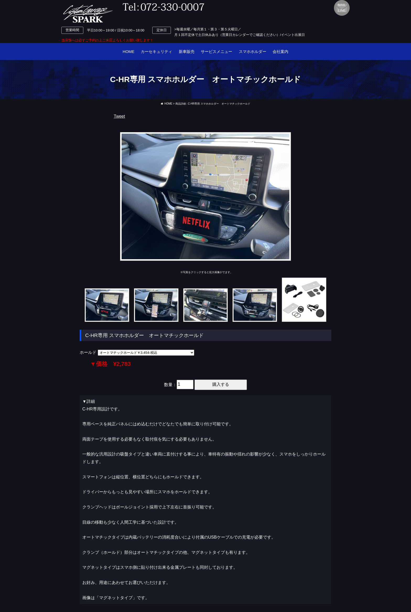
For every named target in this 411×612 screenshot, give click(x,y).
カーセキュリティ (156, 51)
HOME (128, 51)
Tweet (119, 116)
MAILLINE (342, 7)
